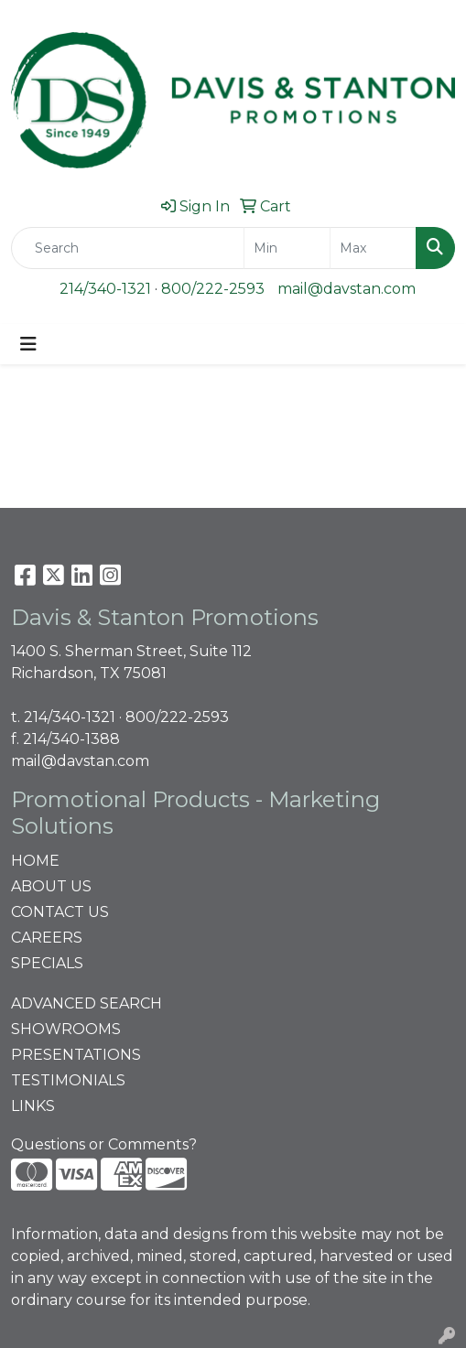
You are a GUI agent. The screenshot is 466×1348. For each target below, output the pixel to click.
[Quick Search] (127, 248)
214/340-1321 (105, 288)
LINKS (33, 1106)
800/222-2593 (213, 288)
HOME (35, 860)
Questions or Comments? (104, 1144)
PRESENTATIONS (76, 1054)
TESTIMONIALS (68, 1080)
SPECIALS (47, 963)
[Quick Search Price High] (373, 248)
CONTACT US (60, 912)
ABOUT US (51, 886)
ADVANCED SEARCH (86, 1003)
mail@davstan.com (346, 288)
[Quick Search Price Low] (287, 248)
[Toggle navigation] (28, 344)
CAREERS (46, 937)
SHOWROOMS (66, 1029)
